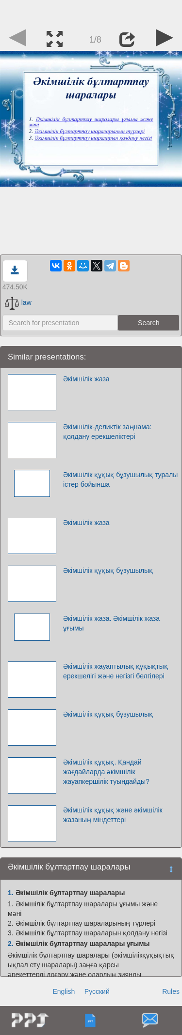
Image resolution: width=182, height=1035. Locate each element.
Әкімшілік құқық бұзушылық (108, 570)
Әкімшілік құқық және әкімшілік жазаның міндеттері (113, 815)
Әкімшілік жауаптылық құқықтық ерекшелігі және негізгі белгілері (115, 671)
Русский (97, 991)
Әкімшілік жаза (86, 379)
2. (11, 943)
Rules (171, 991)
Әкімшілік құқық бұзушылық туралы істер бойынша (120, 479)
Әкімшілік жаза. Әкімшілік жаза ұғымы (111, 623)
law (18, 302)
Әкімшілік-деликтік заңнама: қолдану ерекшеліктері (107, 431)
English (63, 991)
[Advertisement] (91, 12)
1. (11, 893)
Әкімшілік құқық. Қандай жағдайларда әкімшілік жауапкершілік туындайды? (106, 771)
